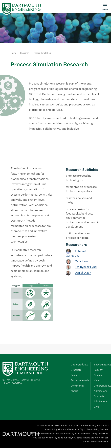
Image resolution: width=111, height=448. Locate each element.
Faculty (98, 370)
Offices (98, 375)
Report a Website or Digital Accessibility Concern (84, 430)
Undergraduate (79, 364)
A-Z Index (82, 426)
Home (13, 53)
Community (77, 386)
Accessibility (50, 430)
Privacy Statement (98, 426)
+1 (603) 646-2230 (12, 383)
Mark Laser (82, 261)
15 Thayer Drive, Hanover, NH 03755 (21, 380)
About (74, 391)
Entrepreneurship (81, 380)
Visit (96, 380)
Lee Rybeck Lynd (86, 267)
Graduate (76, 370)
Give (96, 407)
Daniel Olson (83, 273)
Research (24, 53)
